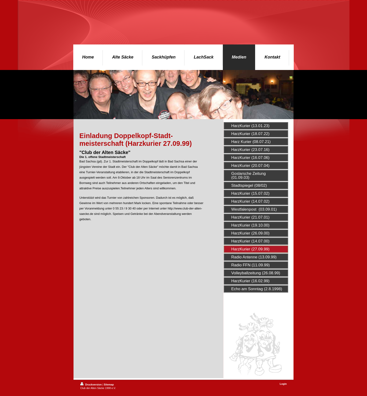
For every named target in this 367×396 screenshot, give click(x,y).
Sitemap (109, 384)
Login (283, 383)
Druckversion (91, 384)
